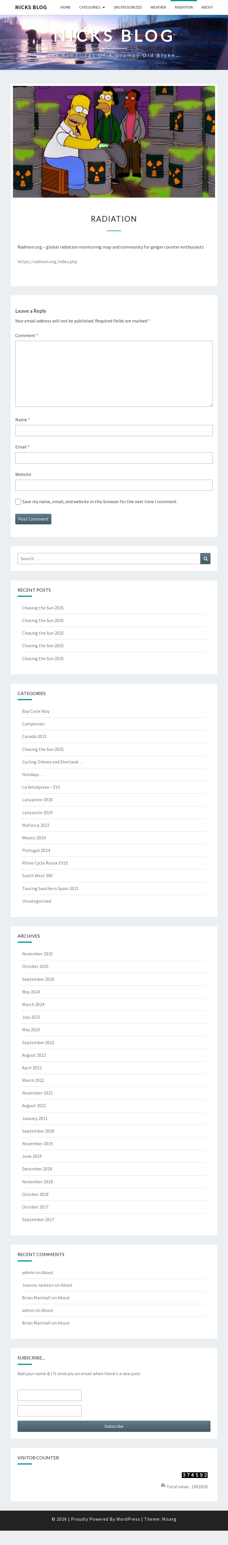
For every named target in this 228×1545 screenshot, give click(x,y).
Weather (158, 7)
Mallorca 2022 (35, 825)
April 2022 (32, 1067)
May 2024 (31, 992)
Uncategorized (128, 7)
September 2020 (38, 1131)
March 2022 (33, 1080)
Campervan (33, 724)
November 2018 (37, 1181)
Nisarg (169, 1519)
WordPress (128, 1519)
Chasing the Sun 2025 (43, 608)
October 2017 (35, 1207)
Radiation (184, 7)
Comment (26, 335)
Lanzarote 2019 (37, 812)
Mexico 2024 (34, 838)
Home (66, 7)
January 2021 (35, 1118)
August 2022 (34, 1055)
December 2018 (37, 1169)
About (207, 7)
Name (22, 419)
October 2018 (35, 1194)
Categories (90, 7)
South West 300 (37, 875)
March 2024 (33, 1004)
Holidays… (33, 774)
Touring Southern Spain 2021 (50, 888)
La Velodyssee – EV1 (41, 787)
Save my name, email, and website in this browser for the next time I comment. (99, 501)
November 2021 (37, 1093)
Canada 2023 (34, 736)
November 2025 (37, 953)
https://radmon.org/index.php (47, 261)
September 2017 (38, 1219)
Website (23, 474)
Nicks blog (31, 7)
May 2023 (31, 1029)
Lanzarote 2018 (37, 799)
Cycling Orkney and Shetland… (52, 762)
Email (22, 447)
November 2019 (37, 1143)
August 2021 (34, 1105)
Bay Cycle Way (35, 711)
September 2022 (38, 1042)
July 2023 (31, 1017)
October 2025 (35, 966)
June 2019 (32, 1156)
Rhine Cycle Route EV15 (45, 863)
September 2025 (38, 979)
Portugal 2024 (36, 850)
